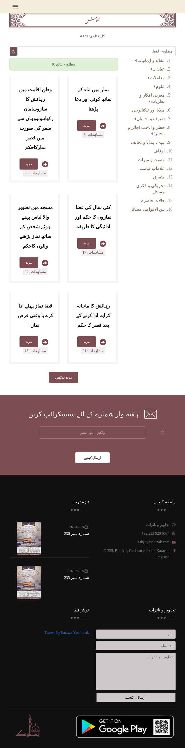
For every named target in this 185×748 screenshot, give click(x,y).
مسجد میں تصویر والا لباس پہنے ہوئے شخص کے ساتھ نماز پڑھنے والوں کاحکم (35, 227)
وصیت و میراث (151, 159)
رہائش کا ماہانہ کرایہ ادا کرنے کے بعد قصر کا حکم (93, 315)
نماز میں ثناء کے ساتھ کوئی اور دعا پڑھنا (93, 99)
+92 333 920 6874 (155, 533)
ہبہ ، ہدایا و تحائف (148, 142)
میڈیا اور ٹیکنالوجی (148, 110)
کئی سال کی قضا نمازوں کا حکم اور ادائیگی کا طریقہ (93, 217)
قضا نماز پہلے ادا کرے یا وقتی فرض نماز (35, 315)
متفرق (159, 177)
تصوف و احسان (151, 118)
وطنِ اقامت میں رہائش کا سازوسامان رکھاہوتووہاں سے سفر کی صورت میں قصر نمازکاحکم (35, 118)
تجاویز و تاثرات (158, 525)
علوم (160, 86)
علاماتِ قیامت (152, 168)
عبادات (158, 69)
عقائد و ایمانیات (151, 60)
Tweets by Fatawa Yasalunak (66, 632)
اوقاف (159, 151)
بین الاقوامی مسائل (147, 209)
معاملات (157, 77)
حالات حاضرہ (153, 200)
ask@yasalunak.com (154, 542)
